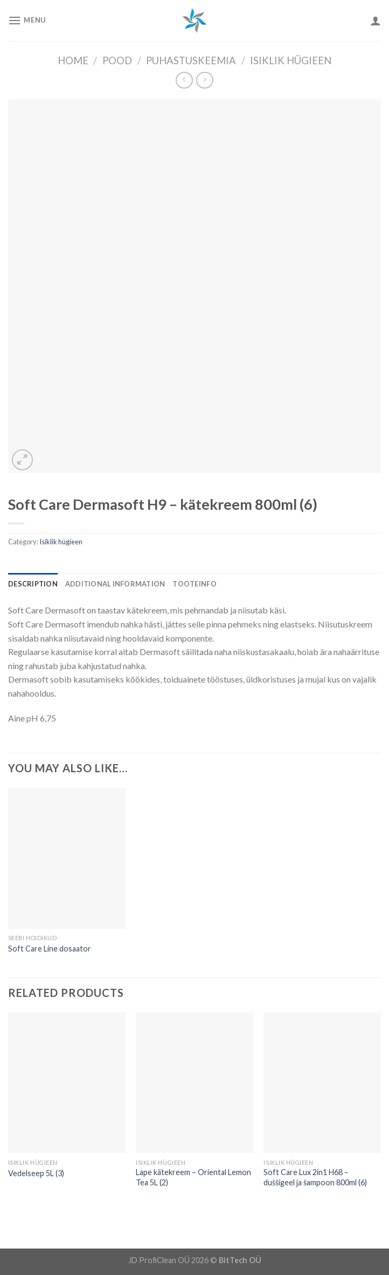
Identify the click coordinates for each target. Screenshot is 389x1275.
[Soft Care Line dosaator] (67, 858)
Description (33, 583)
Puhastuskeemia (191, 60)
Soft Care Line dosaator (49, 948)
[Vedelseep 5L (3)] (67, 1083)
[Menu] (27, 20)
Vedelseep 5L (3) (36, 1173)
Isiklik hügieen (290, 60)
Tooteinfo (194, 583)
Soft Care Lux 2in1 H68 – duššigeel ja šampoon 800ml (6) (315, 1177)
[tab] (33, 584)
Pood (117, 60)
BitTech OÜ (240, 1260)
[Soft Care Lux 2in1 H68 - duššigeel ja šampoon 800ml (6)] (322, 1083)
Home (73, 60)
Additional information (115, 583)
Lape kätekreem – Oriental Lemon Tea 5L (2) (193, 1177)
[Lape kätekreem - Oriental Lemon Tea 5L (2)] (194, 1083)
